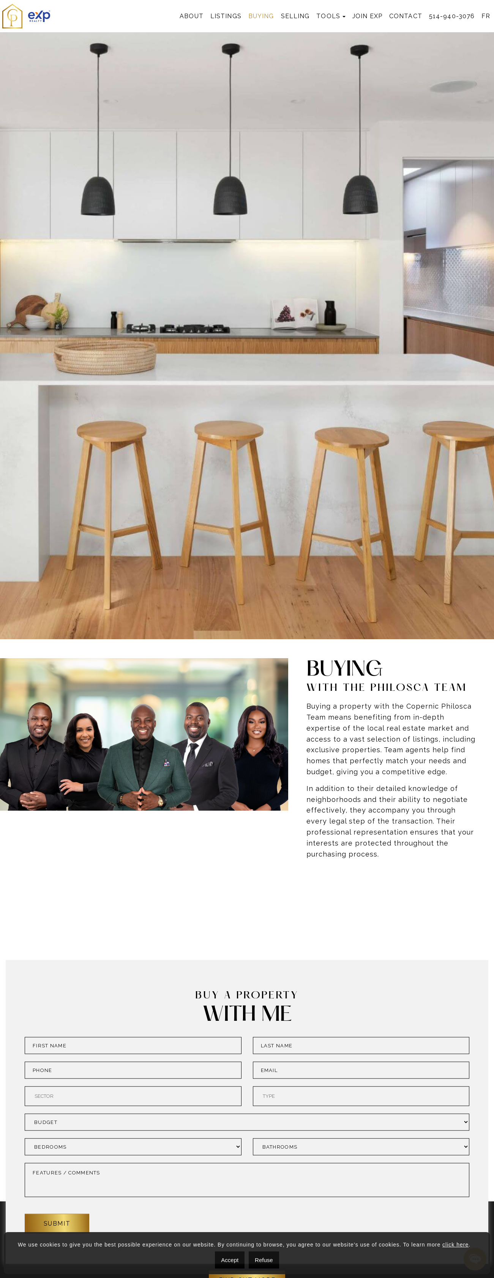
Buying (261, 16)
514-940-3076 (452, 16)
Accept (229, 1260)
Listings (225, 16)
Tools (328, 16)
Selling (295, 16)
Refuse (264, 1260)
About (192, 16)
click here (455, 1245)
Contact (405, 16)
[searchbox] (132, 1206)
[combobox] (133, 1206)
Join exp (367, 16)
